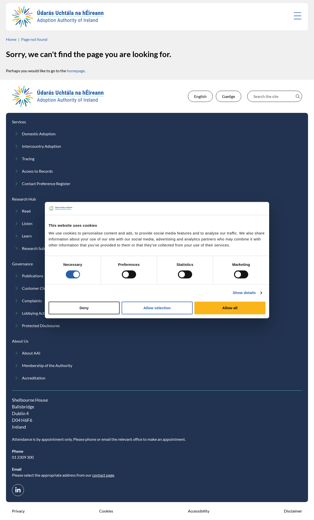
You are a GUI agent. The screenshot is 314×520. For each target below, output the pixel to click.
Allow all (229, 308)
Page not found (34, 39)
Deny (84, 308)
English (200, 96)
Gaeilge (228, 96)
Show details (244, 293)
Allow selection (156, 308)
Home (11, 39)
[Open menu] (297, 15)
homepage (76, 70)
